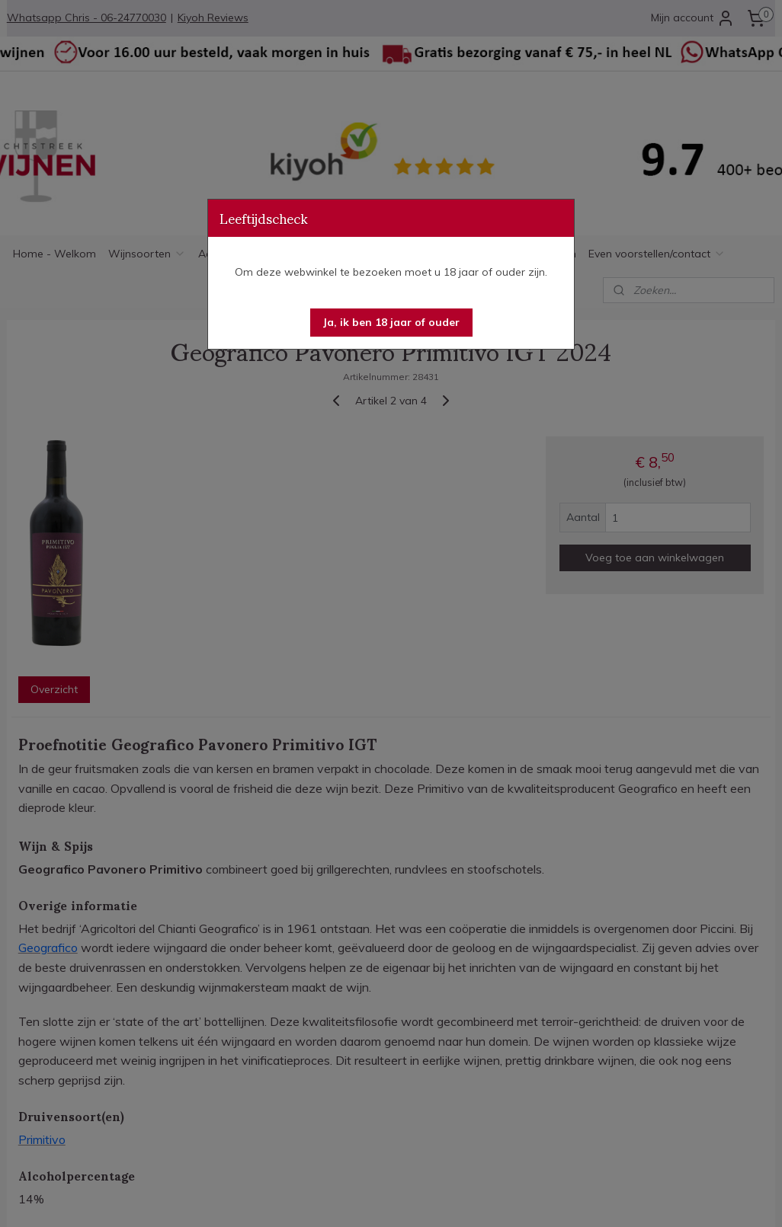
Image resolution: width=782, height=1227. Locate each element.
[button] (391, 322)
